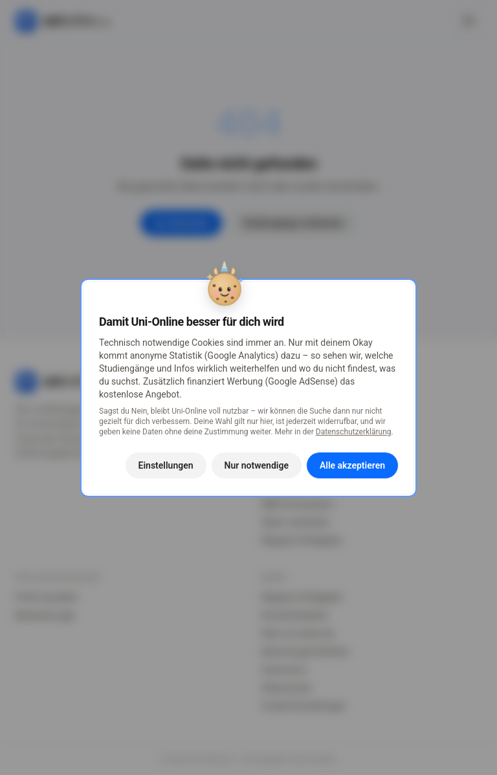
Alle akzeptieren (352, 465)
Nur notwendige (257, 465)
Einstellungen (165, 465)
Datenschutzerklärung (354, 431)
